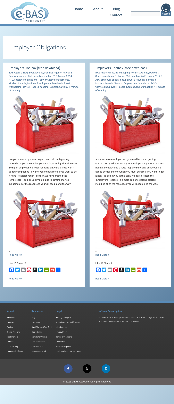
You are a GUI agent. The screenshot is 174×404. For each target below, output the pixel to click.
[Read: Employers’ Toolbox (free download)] (44, 124)
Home (79, 9)
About (98, 9)
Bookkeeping (36, 72)
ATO (11, 79)
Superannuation (58, 86)
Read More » (15, 254)
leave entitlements (59, 79)
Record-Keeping (40, 86)
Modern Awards (17, 83)
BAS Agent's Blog (18, 72)
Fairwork (43, 79)
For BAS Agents (53, 72)
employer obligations (26, 79)
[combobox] (145, 13)
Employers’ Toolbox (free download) (34, 67)
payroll (26, 86)
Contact (116, 15)
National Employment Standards (45, 83)
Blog (116, 9)
